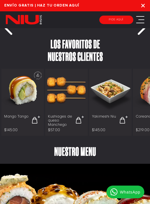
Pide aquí (116, 19)
